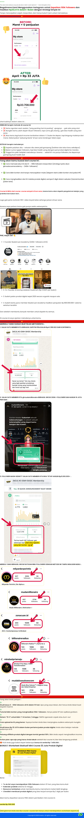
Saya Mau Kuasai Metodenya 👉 (11, 16)
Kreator (41, 815)
